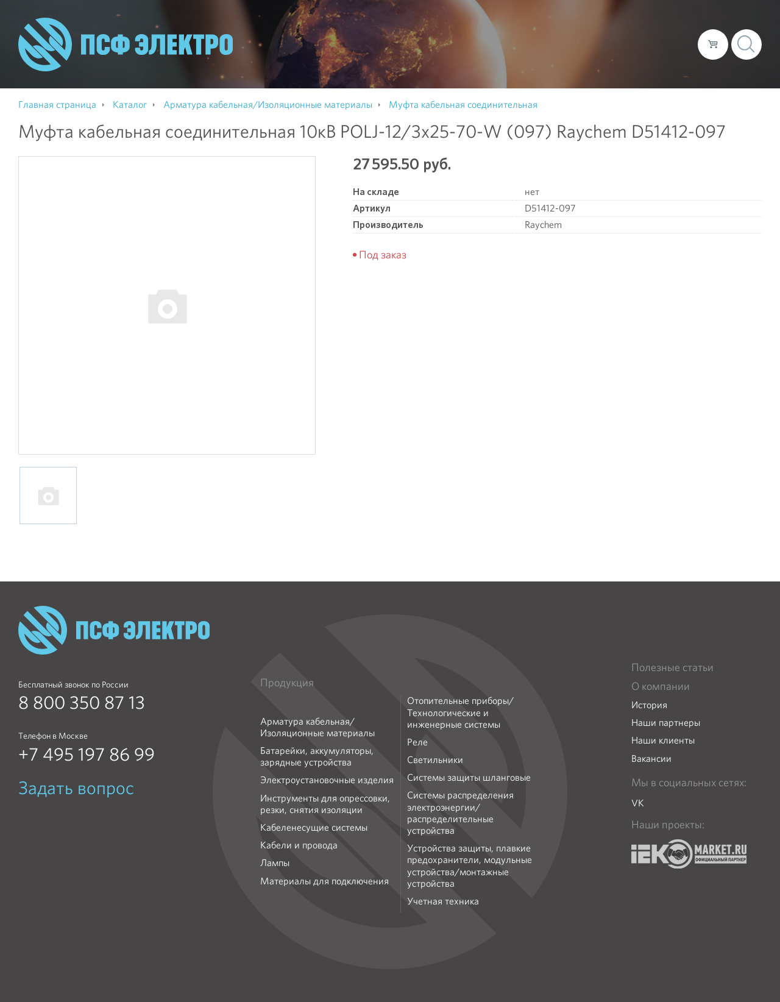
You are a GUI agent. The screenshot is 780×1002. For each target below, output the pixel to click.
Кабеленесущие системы (313, 827)
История (649, 705)
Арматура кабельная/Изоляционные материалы (317, 727)
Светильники (435, 760)
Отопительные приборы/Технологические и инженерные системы (460, 712)
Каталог (514, 43)
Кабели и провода (299, 845)
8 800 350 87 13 (81, 703)
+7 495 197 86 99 (86, 754)
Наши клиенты (663, 740)
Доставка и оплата (588, 43)
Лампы (274, 863)
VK (637, 803)
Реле (417, 742)
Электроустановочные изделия (327, 780)
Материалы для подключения (324, 881)
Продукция (287, 682)
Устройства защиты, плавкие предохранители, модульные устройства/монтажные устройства (469, 865)
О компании (455, 43)
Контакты (666, 43)
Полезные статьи (672, 667)
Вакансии (651, 758)
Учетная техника (443, 901)
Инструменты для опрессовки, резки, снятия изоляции (325, 803)
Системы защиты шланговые (469, 777)
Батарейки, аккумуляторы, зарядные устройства (317, 756)
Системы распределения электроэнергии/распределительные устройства (460, 812)
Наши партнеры (665, 722)
